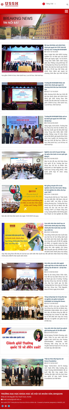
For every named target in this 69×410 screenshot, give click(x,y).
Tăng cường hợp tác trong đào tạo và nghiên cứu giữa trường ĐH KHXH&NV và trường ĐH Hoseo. (55, 300)
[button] (47, 4)
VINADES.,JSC (61, 403)
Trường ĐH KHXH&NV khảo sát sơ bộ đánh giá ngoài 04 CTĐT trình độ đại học (55, 119)
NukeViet (46, 403)
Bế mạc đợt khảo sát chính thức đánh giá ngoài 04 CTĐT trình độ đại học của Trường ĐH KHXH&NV (55, 48)
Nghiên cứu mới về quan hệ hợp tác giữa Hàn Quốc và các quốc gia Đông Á (55, 155)
